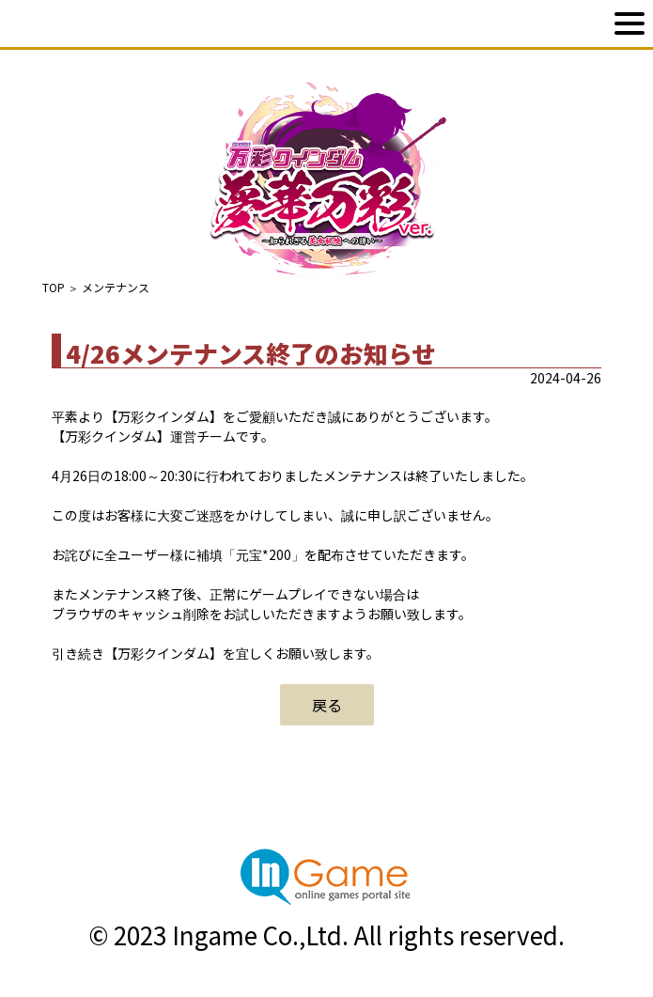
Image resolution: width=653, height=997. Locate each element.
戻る (327, 704)
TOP (53, 287)
